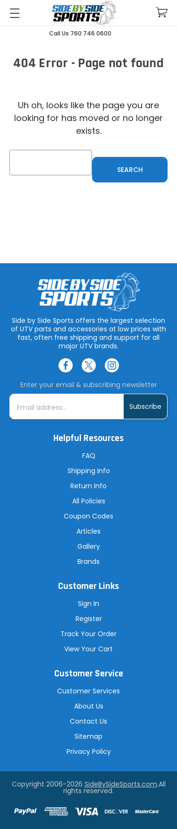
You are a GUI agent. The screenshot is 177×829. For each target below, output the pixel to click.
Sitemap (88, 736)
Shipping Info (88, 470)
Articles (88, 531)
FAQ (88, 455)
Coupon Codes (88, 516)
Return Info (88, 486)
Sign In (88, 603)
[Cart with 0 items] (162, 12)
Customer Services (88, 691)
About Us (88, 706)
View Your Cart (88, 649)
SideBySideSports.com (120, 784)
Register (89, 618)
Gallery (88, 546)
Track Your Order (88, 634)
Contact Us (88, 721)
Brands (88, 561)
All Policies (88, 501)
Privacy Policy (89, 751)
